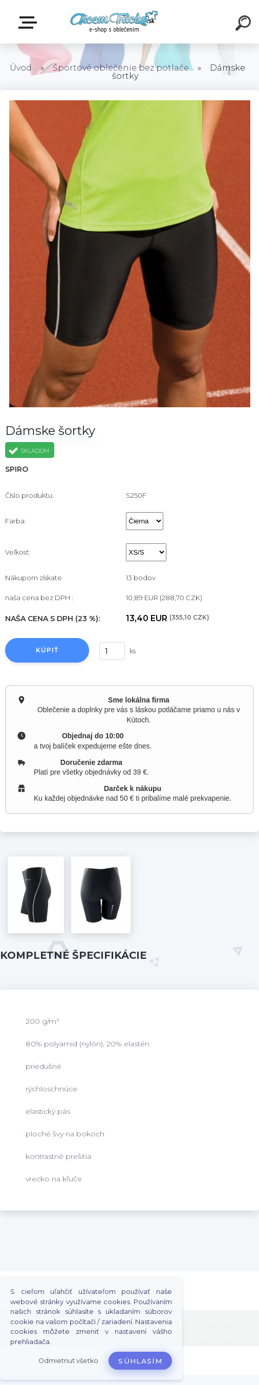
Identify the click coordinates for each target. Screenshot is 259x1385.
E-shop (29, 22)
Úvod (21, 68)
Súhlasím (140, 1361)
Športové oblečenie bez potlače (121, 68)
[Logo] (114, 21)
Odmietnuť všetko (68, 1361)
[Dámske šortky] (36, 894)
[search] (244, 24)
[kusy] (112, 651)
